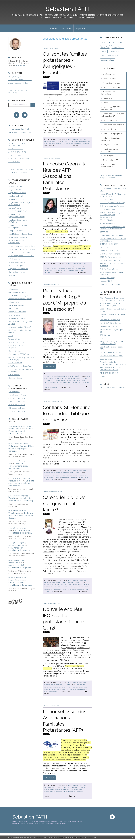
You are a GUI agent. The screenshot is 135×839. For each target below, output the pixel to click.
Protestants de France (16, 411)
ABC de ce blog (109, 74)
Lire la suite (20, 65)
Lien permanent (50, 139)
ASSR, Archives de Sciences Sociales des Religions (110, 304)
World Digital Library (107, 278)
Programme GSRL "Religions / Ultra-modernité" (113, 115)
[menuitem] (53, 28)
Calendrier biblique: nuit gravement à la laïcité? (64, 504)
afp (63, 141)
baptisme (86, 589)
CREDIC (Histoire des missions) (112, 257)
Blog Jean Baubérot (15, 231)
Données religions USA (108, 326)
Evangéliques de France (17, 395)
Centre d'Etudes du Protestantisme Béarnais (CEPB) (113, 239)
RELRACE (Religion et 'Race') (110, 260)
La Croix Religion (14, 315)
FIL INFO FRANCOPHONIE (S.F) (20, 169)
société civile (70, 792)
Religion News (13, 302)
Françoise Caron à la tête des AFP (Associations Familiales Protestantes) (65, 176)
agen (70, 584)
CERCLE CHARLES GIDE (17, 211)
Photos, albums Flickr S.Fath (18, 129)
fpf (85, 268)
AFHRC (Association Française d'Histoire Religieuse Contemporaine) (111, 214)
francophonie (113, 55)
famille (79, 143)
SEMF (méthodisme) (107, 220)
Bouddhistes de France (17, 401)
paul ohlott (64, 385)
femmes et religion (50, 270)
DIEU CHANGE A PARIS (109, 209)
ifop (58, 689)
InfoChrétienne (14, 259)
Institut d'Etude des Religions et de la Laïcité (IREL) (113, 195)
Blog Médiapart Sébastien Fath (20, 234)
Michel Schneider (16, 545)
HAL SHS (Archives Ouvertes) (111, 323)
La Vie (84, 566)
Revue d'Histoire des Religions (111, 355)
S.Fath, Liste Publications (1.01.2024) (17, 91)
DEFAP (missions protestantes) (112, 235)
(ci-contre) (55, 229)
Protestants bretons (107, 223)
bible (64, 477)
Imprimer (74, 146)
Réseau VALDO (106, 281)
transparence (75, 382)
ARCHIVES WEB (14, 162)
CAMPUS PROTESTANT (109, 250)
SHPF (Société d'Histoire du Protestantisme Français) (110, 368)
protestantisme (71, 143)
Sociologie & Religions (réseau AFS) (111, 348)
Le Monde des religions (17, 318)
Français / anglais (14, 76)
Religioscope (13, 289)
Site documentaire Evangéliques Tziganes (20, 322)
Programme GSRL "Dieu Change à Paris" (111, 108)
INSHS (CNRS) (105, 247)
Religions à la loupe (63, 685)
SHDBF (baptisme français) (110, 254)
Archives (66, 28)
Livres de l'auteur (109, 98)
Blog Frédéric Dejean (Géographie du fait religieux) (21, 203)
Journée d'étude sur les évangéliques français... (21, 448)
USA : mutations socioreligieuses (108, 165)
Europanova (13, 308)
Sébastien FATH (67, 8)
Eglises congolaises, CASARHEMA (21, 256)
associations (71, 380)
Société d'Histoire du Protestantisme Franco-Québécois (113, 363)
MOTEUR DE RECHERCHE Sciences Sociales (18, 144)
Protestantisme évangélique (77, 139)
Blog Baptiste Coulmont (17, 193)
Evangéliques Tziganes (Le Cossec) (21, 249)
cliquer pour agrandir (81, 461)
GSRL (120, 42)
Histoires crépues (15, 378)
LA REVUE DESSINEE (16, 342)
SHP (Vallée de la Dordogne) (110, 269)
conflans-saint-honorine (52, 477)
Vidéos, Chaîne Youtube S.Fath (19, 132)
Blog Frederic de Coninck (17, 237)
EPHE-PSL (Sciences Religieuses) (112, 203)
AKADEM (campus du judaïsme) (20, 366)
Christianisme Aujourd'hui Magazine (17, 346)
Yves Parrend (14, 513)
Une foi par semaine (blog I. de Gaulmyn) (19, 331)
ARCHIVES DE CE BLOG (17, 152)
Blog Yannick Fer (14, 189)
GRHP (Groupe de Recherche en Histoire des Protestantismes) (112, 228)
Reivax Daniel (14, 563)
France (111, 42)
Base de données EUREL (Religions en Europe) (113, 310)
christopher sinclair (65, 789)
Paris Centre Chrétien (82, 253)
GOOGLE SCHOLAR (15, 149)
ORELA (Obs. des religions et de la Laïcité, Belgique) (21, 358)
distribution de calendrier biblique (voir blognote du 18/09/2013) (65, 442)
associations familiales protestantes (77, 141)
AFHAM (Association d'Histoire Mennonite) (111, 273)
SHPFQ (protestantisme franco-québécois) (112, 264)
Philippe (12, 446)
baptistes (79, 477)
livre (102, 55)
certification (65, 382)
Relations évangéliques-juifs (113, 133)
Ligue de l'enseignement (17, 265)
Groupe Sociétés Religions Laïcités (113, 387)
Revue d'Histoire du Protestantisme (21, 246)
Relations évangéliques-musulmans (111, 139)
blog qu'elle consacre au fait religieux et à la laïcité (75, 530)
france (56, 378)
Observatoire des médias (17, 292)
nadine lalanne (80, 587)
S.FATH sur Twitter (15, 155)
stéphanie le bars (55, 589)
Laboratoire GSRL (107, 199)
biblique (57, 475)
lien (66, 352)
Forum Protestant (15, 363)
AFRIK (10, 336)
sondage (86, 143)
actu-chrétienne (75, 385)
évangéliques (60, 143)
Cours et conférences (111, 83)
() (62, 224)
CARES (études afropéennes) (111, 284)
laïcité (79, 378)
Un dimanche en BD (110, 160)
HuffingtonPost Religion (17, 312)
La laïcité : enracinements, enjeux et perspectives (19, 465)
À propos (80, 28)
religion (74, 378)
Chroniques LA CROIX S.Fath (19, 354)
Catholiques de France (16, 398)
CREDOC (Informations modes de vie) (112, 315)
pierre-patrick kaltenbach (57, 380)
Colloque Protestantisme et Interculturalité (20, 431)
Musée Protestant (15, 186)
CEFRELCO (104, 232)
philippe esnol (48, 584)
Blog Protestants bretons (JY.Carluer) (17, 221)
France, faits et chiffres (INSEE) (20, 299)
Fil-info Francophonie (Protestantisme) (16, 241)
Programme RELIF (110, 120)
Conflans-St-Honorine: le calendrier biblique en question (67, 414)
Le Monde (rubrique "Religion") (20, 327)
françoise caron (49, 143)
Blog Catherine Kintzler (17, 262)
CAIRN (102, 376)
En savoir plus (92, 837)
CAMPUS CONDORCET (109, 244)
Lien (75, 257)
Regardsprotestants (65, 324)
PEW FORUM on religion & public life (112, 330)
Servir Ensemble (14, 375)
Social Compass (106, 359)
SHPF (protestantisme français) (112, 206)
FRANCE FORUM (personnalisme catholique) (20, 370)
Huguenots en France (16, 272)
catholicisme (114, 51)
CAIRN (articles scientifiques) (19, 158)
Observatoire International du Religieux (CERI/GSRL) (111, 176)
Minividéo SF (108, 103)
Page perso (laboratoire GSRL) (20, 80)
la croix (46, 591)
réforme (54, 689)
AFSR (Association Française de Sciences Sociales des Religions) (112, 299)
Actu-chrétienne (60, 357)
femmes (60, 270)
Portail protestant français (18, 295)
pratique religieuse (50, 691)
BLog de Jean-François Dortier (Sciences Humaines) (111, 342)
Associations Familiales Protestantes (62, 550)
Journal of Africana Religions (110, 352)
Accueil (53, 28)
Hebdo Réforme (14, 351)
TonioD (11, 498)
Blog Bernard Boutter (16, 199)
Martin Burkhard (15, 580)
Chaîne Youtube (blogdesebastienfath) (16, 215)
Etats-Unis (105, 47)
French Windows (14, 208)
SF (9, 463)
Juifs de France (14, 392)
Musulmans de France (16, 405)
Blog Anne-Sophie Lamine (18, 269)
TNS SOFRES (105, 335)
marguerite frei (15, 481)
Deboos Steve (14, 429)
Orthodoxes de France (17, 408)
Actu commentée (109, 78)
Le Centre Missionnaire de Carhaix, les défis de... (20, 515)
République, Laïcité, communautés (67, 376)
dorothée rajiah (69, 270)
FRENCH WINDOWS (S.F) (18, 172)
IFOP (102, 338)
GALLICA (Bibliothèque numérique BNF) (113, 189)
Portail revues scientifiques (110, 320)
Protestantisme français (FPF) (19, 252)
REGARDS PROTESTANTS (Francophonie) (18, 226)
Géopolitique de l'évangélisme (108, 92)
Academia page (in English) (18, 83)
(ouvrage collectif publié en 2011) (75, 645)
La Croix (61, 566)
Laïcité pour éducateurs (17, 305)
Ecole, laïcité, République (112, 87)
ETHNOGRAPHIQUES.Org (109, 373)
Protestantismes (49, 141)
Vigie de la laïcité (14, 339)
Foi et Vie (11, 275)
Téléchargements (109, 155)
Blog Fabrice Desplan (16, 196)
